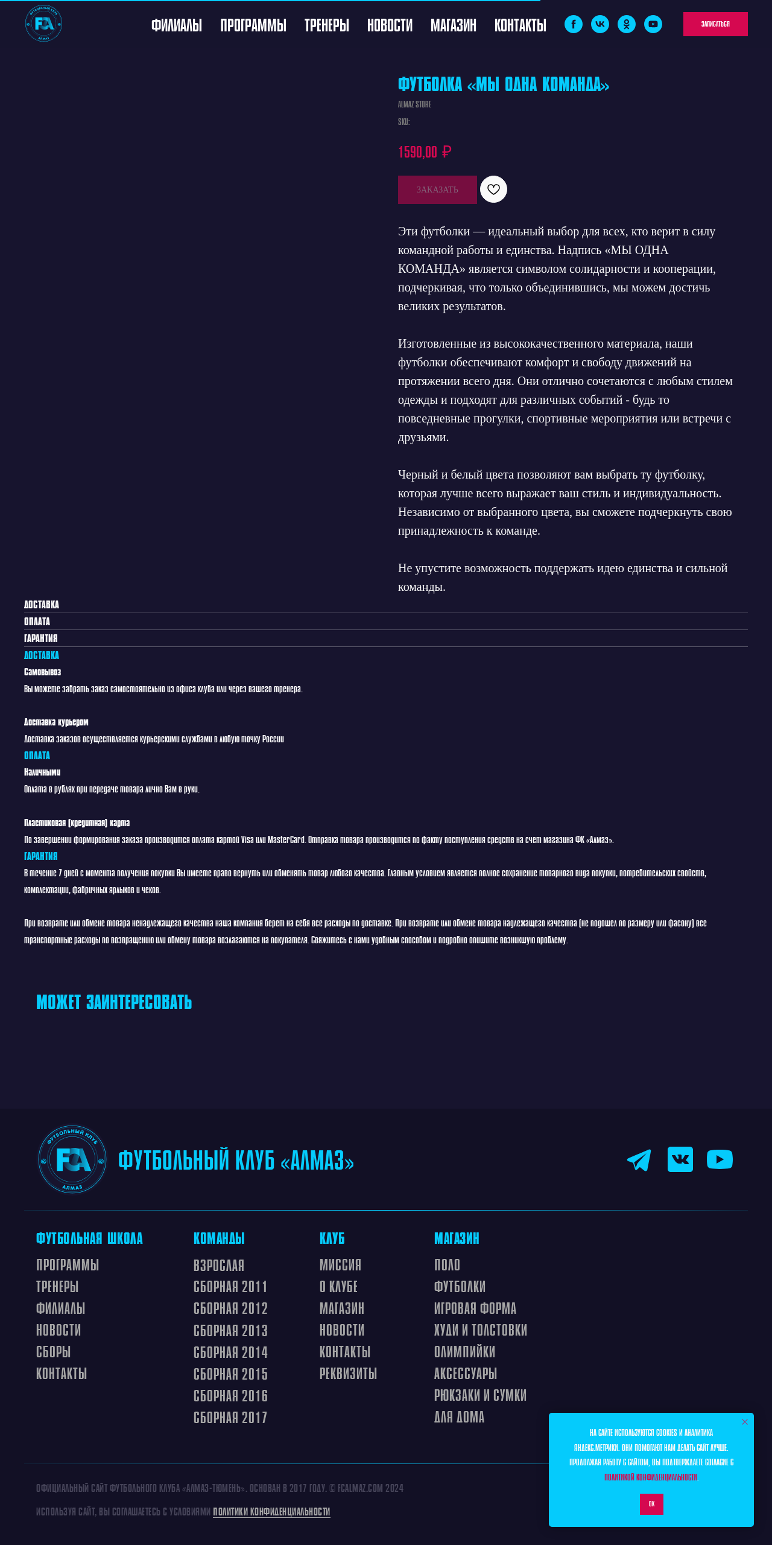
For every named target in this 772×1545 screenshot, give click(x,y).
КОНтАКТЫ (345, 1351)
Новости (390, 24)
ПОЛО (447, 1264)
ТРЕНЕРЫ (57, 1286)
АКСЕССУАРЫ (466, 1373)
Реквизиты (349, 1373)
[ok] (627, 24)
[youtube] (653, 24)
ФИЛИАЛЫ (61, 1307)
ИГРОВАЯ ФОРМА (475, 1307)
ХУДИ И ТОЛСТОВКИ (481, 1329)
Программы (253, 24)
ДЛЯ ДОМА (459, 1416)
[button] (715, 24)
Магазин (453, 24)
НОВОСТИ (342, 1329)
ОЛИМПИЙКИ (465, 1351)
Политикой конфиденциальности (650, 1477)
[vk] (600, 24)
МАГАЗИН (342, 1307)
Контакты (520, 24)
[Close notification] (745, 1422)
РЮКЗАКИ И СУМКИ (480, 1394)
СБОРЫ (53, 1351)
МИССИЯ (341, 1264)
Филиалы (176, 24)
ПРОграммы (68, 1264)
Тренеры (327, 24)
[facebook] (574, 24)
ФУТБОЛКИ (460, 1286)
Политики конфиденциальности (272, 1511)
